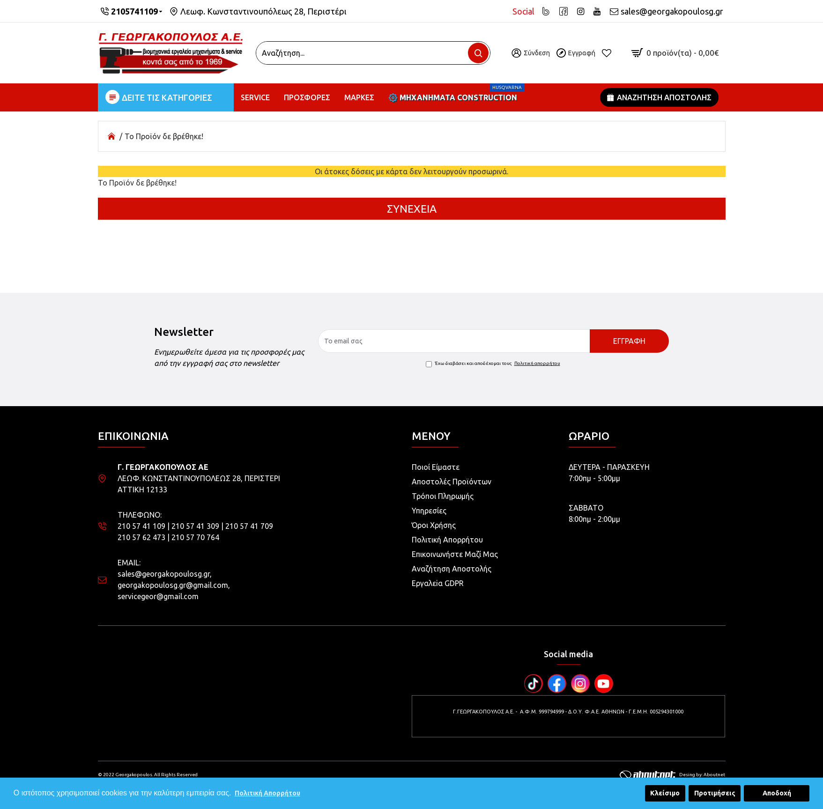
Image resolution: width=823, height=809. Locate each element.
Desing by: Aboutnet (672, 775)
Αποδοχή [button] (777, 793)
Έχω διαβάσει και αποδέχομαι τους (494, 363)
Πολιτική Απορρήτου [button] (267, 793)
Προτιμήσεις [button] (714, 793)
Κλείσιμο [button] (665, 793)
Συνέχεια (412, 209)
